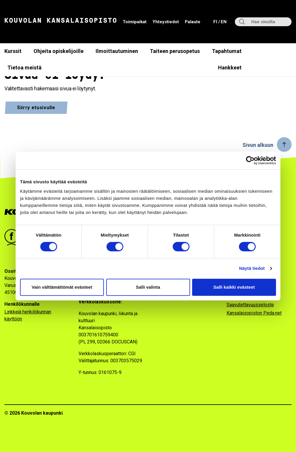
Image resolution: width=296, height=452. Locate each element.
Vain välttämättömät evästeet (62, 287)
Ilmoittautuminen (117, 51)
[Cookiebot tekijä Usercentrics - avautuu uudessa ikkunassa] (250, 160)
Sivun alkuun (257, 145)
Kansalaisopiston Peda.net (254, 313)
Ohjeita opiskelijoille (59, 51)
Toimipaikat (135, 21)
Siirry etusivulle (36, 107)
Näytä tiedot (252, 268)
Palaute (192, 21)
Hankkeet (230, 67)
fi (216, 21)
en (223, 21)
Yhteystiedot (165, 21)
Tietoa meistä (24, 67)
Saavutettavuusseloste (250, 305)
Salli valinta (148, 287)
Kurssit (12, 51)
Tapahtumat (227, 51)
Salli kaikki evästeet (234, 287)
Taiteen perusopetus (175, 51)
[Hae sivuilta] (263, 21)
